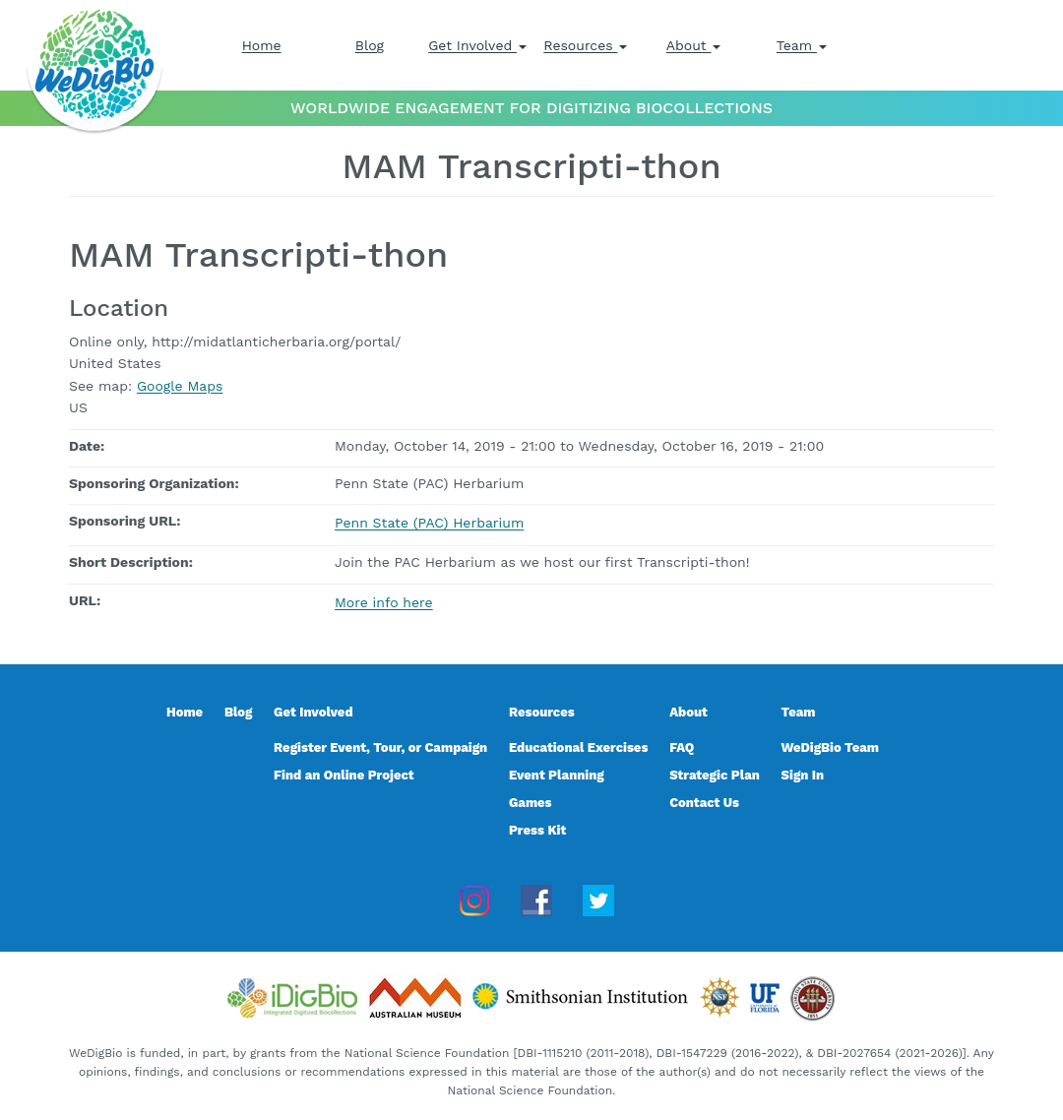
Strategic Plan (714, 775)
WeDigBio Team (830, 747)
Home (261, 45)
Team (802, 45)
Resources (585, 45)
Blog (369, 45)
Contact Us (704, 802)
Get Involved (477, 45)
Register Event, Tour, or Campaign (380, 747)
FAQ (681, 747)
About (693, 45)
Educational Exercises (578, 747)
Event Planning (556, 775)
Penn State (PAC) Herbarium (429, 522)
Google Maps (179, 386)
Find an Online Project (344, 775)
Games (530, 802)
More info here (384, 602)
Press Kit (537, 830)
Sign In (803, 775)
